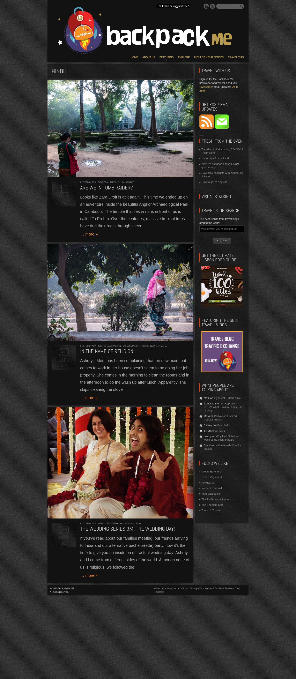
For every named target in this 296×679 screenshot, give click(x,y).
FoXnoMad (208, 482)
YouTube (206, 6)
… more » (89, 234)
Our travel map (169, 588)
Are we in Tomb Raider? (106, 187)
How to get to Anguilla (214, 182)
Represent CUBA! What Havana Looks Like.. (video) (224, 407)
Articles (218, 588)
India (152, 346)
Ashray (129, 182)
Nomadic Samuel (211, 488)
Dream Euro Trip (211, 471)
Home (134, 57)
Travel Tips (236, 57)
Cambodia (102, 182)
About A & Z (223, 425)
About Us (148, 57)
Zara (164, 346)
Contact (160, 592)
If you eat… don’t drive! (228, 398)
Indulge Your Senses (209, 57)
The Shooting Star (212, 504)
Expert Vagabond (211, 477)
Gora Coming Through (136, 346)
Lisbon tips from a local (215, 158)
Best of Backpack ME (109, 346)
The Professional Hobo (215, 499)
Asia (94, 182)
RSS (212, 6)
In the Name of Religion (106, 351)
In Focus (114, 182)
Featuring (167, 57)
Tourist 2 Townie (211, 510)
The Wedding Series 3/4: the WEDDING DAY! (127, 528)
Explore (184, 57)
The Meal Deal (232, 588)
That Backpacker (211, 493)
